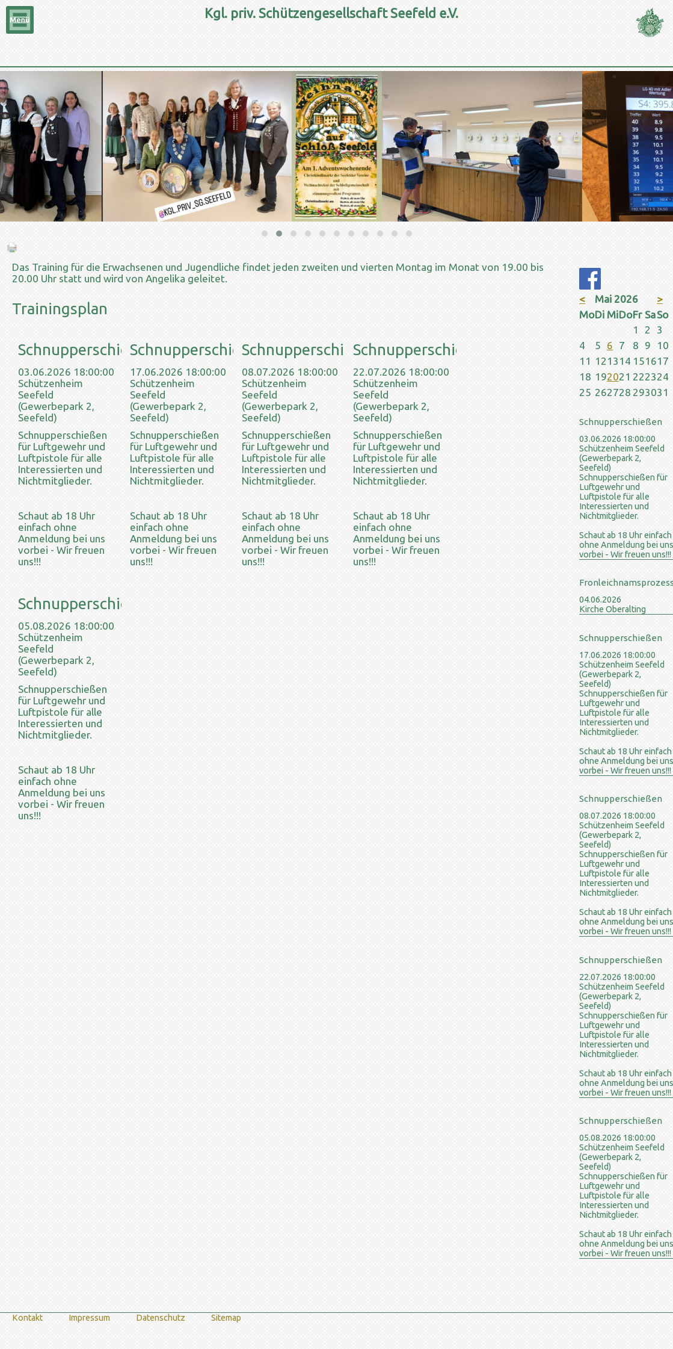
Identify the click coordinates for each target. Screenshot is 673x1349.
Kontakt (27, 1318)
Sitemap (226, 1318)
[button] (264, 234)
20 (613, 376)
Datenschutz (160, 1318)
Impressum (89, 1318)
